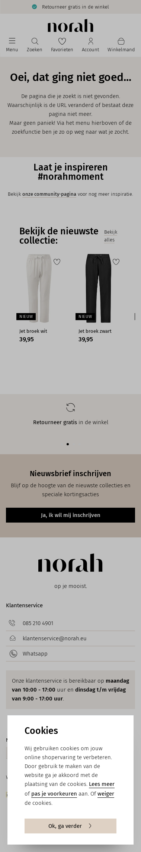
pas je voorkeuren (54, 793)
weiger (105, 793)
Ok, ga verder (70, 826)
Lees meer (102, 784)
